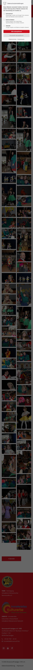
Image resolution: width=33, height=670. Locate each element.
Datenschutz (13, 39)
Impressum (20, 39)
